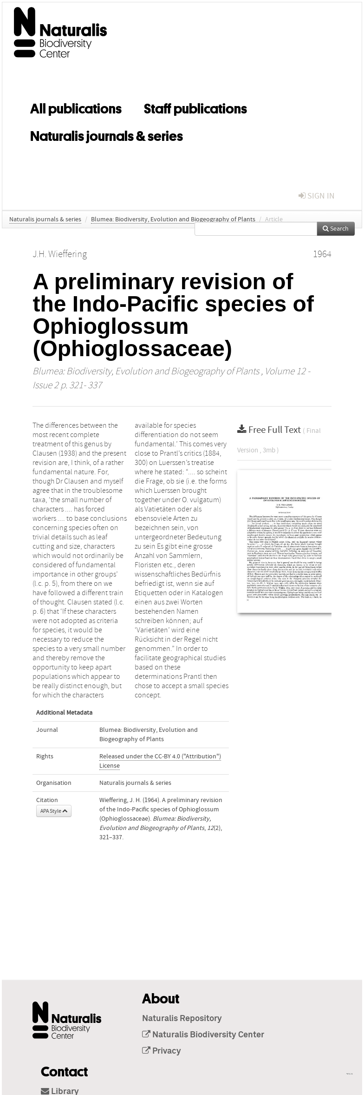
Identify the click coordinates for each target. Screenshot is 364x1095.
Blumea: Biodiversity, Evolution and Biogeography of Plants (173, 219)
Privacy (161, 1051)
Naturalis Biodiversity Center (203, 1035)
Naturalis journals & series (106, 134)
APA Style (53, 811)
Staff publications (195, 107)
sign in (317, 196)
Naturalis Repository (182, 1019)
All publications (76, 107)
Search (336, 228)
